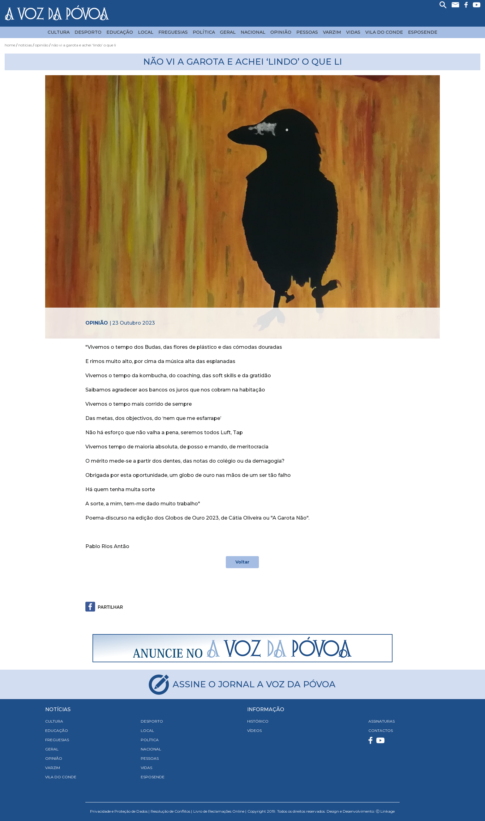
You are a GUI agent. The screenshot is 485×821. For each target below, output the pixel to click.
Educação (119, 32)
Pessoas (307, 32)
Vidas (353, 32)
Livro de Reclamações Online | (219, 811)
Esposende (422, 32)
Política (204, 32)
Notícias (25, 45)
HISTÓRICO (257, 721)
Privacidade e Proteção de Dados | (119, 811)
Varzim (332, 32)
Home (10, 45)
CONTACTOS (380, 730)
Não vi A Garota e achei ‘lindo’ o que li (83, 45)
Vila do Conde (384, 32)
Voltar (242, 562)
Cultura (59, 32)
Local (145, 32)
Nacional (253, 32)
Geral (228, 32)
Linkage (387, 811)
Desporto (88, 32)
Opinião (280, 32)
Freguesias (173, 32)
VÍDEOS (254, 730)
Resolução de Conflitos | (171, 811)
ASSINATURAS (381, 721)
